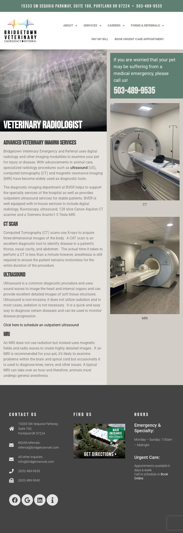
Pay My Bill (100, 39)
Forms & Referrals (147, 25)
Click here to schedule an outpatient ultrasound (41, 325)
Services (92, 25)
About (70, 25)
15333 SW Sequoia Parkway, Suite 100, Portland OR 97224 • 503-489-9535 (91, 6)
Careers (116, 25)
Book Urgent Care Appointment (139, 39)
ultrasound (79, 168)
